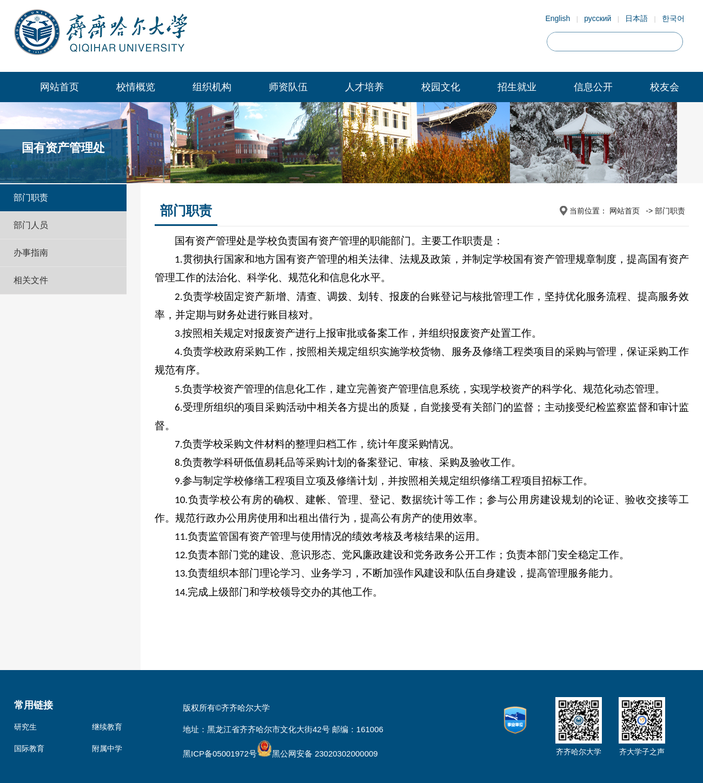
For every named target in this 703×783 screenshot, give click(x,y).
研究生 (25, 726)
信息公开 (593, 87)
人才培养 (364, 87)
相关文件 (31, 280)
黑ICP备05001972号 (220, 753)
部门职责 (31, 197)
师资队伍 (288, 87)
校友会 (664, 87)
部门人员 (31, 225)
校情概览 (135, 87)
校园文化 (440, 87)
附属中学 (107, 748)
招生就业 (517, 87)
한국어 (673, 18)
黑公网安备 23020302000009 (317, 753)
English (557, 18)
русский (597, 18)
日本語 (636, 18)
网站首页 (59, 87)
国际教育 (29, 748)
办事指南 (31, 252)
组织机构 (212, 87)
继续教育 (107, 726)
